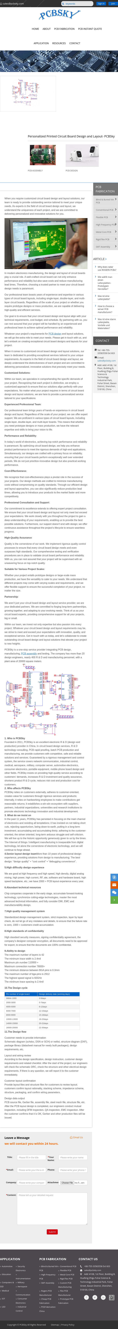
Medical (5, 1290)
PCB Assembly (35, 170)
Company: (9, 1182)
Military (21, 1282)
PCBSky (23, 1324)
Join (113, 3)
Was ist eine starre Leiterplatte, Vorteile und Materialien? (107, 324)
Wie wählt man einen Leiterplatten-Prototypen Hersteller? (105, 283)
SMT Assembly (103, 246)
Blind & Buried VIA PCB (105, 201)
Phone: (51, 1169)
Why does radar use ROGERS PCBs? (107, 268)
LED (3, 1306)
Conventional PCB (104, 209)
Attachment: (51, 1182)
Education (6, 1274)
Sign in (101, 3)
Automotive (7, 1266)
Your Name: (51, 1159)
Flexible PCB (102, 217)
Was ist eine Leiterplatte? (104, 297)
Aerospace (22, 1286)
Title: (9, 1157)
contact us (88, 1259)
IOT (3, 1298)
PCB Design (72, 170)
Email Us (76, 1137)
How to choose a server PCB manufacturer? (106, 309)
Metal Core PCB (103, 232)
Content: (9, 1195)
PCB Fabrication (105, 189)
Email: (9, 1169)
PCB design (55, 333)
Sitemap (55, 1324)
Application (10, 1259)
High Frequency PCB (106, 224)
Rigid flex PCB (102, 239)
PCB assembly (29, 653)
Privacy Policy (67, 1324)
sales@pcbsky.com (13, 3)
